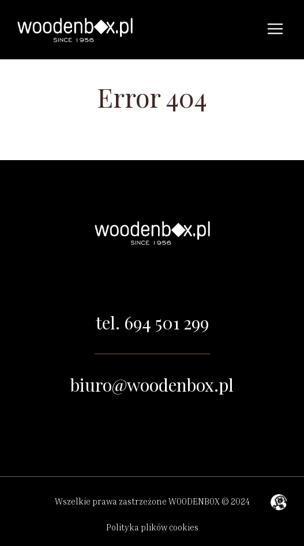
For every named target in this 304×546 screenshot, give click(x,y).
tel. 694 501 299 (152, 322)
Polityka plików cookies (152, 527)
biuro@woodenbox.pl (152, 384)
